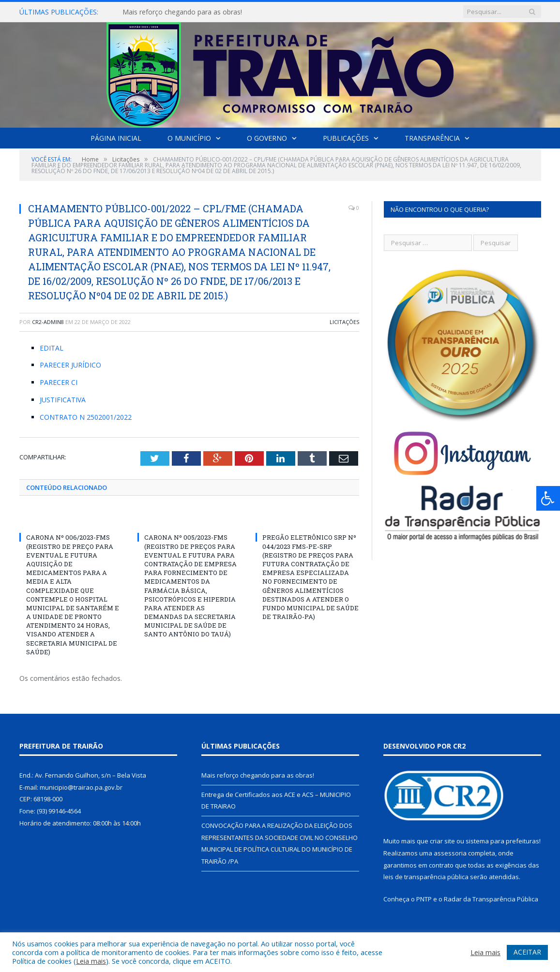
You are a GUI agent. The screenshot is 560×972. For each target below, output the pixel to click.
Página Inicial (116, 138)
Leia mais (91, 961)
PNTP (424, 899)
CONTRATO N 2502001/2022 (86, 417)
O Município (189, 138)
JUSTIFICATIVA (63, 399)
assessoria (450, 853)
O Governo (267, 138)
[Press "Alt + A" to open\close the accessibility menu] (548, 498)
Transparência (432, 138)
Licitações (344, 321)
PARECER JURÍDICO (70, 364)
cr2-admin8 (48, 321)
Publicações (346, 138)
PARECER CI (58, 382)
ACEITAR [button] (527, 952)
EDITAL (51, 348)
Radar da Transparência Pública (491, 899)
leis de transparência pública (426, 876)
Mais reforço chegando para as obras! (182, 12)
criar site (442, 841)
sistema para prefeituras (502, 841)
